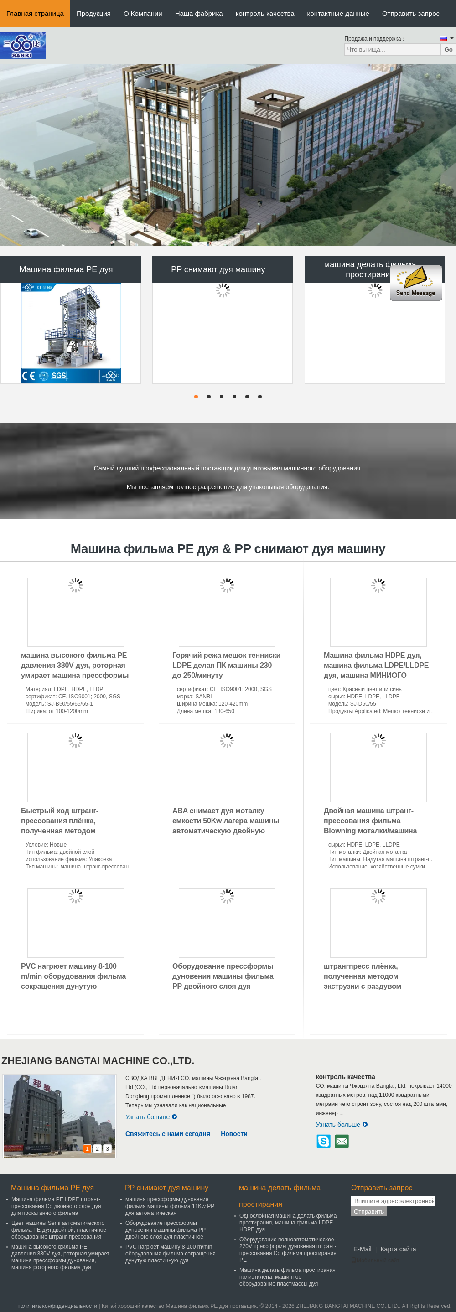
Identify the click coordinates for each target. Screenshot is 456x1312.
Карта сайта (398, 1249)
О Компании (143, 13)
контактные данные (338, 13)
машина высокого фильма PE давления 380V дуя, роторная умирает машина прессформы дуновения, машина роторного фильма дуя (75, 675)
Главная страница (35, 13)
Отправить (369, 1211)
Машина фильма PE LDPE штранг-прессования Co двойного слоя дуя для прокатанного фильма (56, 1206)
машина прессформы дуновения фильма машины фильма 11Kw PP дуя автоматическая (169, 1206)
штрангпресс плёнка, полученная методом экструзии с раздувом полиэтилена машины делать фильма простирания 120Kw (376, 986)
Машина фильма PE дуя (66, 269)
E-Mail (362, 1249)
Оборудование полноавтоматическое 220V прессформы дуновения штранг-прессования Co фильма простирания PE (288, 1249)
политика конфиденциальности (57, 1306)
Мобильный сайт (375, 1260)
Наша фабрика (199, 13)
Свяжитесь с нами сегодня (167, 1133)
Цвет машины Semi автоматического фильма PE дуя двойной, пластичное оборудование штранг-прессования (58, 1230)
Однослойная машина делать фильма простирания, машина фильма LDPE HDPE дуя (288, 1223)
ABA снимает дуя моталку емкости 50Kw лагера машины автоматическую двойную (226, 821)
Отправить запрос (411, 13)
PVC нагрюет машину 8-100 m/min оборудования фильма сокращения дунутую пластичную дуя (170, 1254)
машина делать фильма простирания (370, 269)
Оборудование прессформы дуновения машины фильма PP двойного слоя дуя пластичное (165, 1230)
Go (448, 49)
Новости (234, 1133)
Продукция (94, 13)
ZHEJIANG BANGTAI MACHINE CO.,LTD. (97, 1060)
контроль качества (265, 13)
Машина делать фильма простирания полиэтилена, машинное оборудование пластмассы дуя (287, 1277)
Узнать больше (151, 1117)
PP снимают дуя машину (218, 269)
